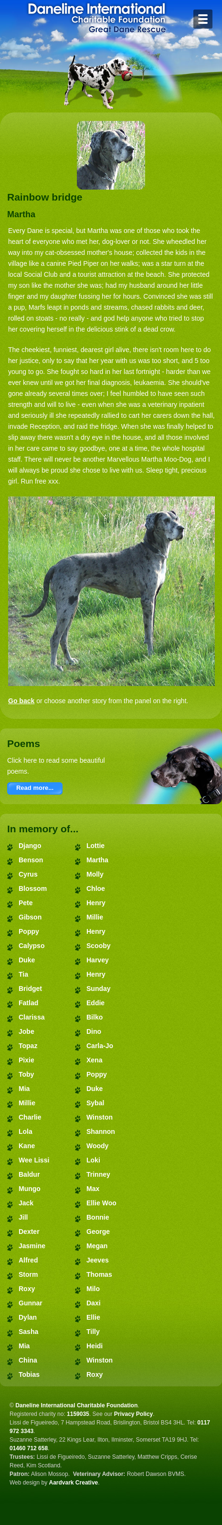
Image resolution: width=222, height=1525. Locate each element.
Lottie (95, 845)
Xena (94, 1060)
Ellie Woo (101, 1203)
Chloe (95, 888)
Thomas (99, 1274)
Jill (23, 1217)
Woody (97, 1146)
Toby (26, 1074)
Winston (99, 1117)
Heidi (94, 1346)
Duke (27, 960)
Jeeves (97, 1260)
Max (92, 1188)
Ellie (93, 1317)
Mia (24, 1088)
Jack (26, 1203)
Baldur (29, 1174)
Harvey (97, 960)
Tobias (29, 1374)
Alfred (28, 1260)
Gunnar (30, 1303)
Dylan (28, 1317)
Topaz (28, 1046)
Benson (31, 860)
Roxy (27, 1289)
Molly (95, 874)
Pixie (26, 1060)
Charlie (30, 1117)
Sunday (98, 988)
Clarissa (31, 1017)
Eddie (95, 1003)
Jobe (26, 1031)
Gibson (30, 917)
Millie (27, 1103)
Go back (21, 701)
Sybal (95, 1103)
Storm (28, 1274)
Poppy (29, 931)
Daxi (93, 1303)
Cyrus (28, 874)
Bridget (30, 988)
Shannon (100, 1131)
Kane (27, 1146)
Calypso (31, 945)
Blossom (33, 888)
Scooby (98, 945)
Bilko (94, 1017)
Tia (23, 974)
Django (30, 845)
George (98, 1231)
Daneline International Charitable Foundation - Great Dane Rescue (97, 17)
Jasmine (32, 1246)
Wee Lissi (34, 1160)
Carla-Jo (99, 1046)
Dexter (29, 1231)
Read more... (34, 787)
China (28, 1360)
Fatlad (28, 1003)
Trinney (98, 1174)
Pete (26, 903)
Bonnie (97, 1217)
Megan (96, 1246)
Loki (93, 1160)
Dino (93, 1031)
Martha (97, 860)
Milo (93, 1289)
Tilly (93, 1331)
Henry (96, 903)
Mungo (30, 1188)
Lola (25, 1131)
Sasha (28, 1331)
